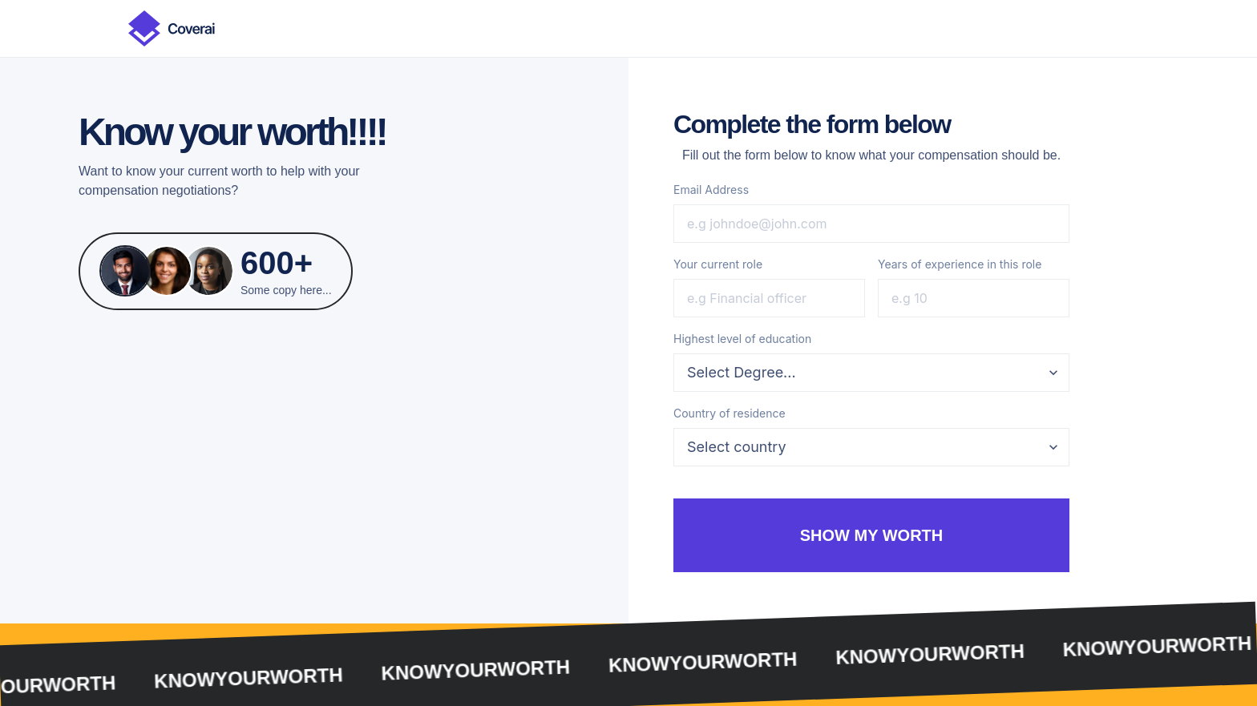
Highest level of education (742, 338)
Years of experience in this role (959, 264)
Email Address (711, 189)
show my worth (872, 535)
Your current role (717, 264)
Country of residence (729, 413)
